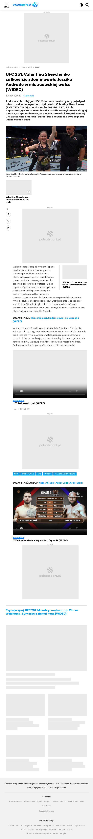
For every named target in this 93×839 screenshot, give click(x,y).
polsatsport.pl (12, 67)
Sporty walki (26, 67)
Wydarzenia (80, 826)
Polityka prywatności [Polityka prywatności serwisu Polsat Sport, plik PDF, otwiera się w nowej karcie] (36, 787)
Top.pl (69, 829)
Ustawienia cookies (79, 784)
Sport (39, 801)
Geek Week (73, 801)
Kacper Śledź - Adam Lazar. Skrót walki (61, 482)
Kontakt (8, 784)
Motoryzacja (41, 829)
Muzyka (63, 833)
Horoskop (60, 826)
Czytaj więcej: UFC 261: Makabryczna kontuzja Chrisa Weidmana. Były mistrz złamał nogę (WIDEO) (42, 612)
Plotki (69, 826)
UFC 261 (47, 474)
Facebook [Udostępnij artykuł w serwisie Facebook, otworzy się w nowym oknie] (8, 214)
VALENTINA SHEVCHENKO (65, 474)
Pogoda (47, 801)
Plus (82, 801)
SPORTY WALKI (28, 474)
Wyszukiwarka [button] (87, 5)
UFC (39, 474)
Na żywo (37, 826)
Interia (11, 826)
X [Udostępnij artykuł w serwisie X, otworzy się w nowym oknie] (8, 221)
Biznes (31, 829)
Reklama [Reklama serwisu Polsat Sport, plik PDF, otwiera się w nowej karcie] (65, 784)
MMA (37, 67)
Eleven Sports (59, 801)
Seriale (62, 829)
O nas (50, 787)
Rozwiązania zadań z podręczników (42, 833)
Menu (6, 7)
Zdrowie (52, 829)
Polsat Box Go (15, 801)
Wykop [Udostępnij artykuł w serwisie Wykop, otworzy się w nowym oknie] (8, 228)
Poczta (19, 826)
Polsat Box (46, 805)
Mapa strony (60, 787)
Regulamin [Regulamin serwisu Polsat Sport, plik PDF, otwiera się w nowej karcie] (18, 784)
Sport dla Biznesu (46, 811)
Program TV (49, 826)
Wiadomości (29, 801)
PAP (57, 784)
